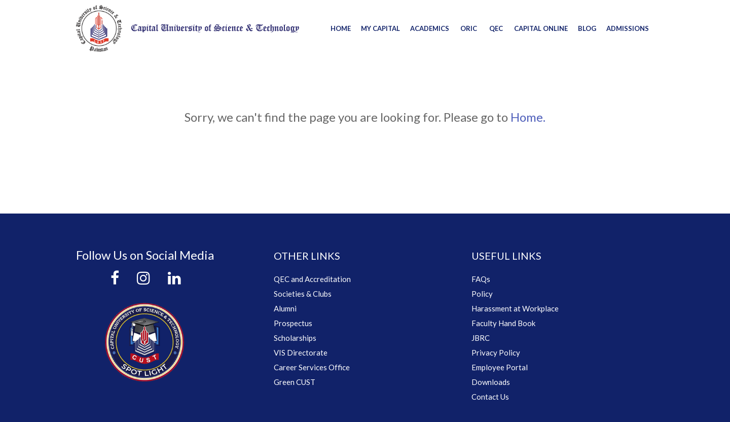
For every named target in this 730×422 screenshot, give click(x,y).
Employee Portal (499, 367)
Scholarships (295, 337)
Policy (482, 293)
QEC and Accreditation (312, 279)
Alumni (285, 308)
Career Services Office (312, 367)
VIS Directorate (300, 352)
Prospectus (293, 323)
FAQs (480, 279)
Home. (527, 117)
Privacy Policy (495, 352)
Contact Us (490, 396)
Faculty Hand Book (503, 323)
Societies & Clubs (303, 293)
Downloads (490, 381)
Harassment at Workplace (515, 308)
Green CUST (294, 381)
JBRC (480, 337)
